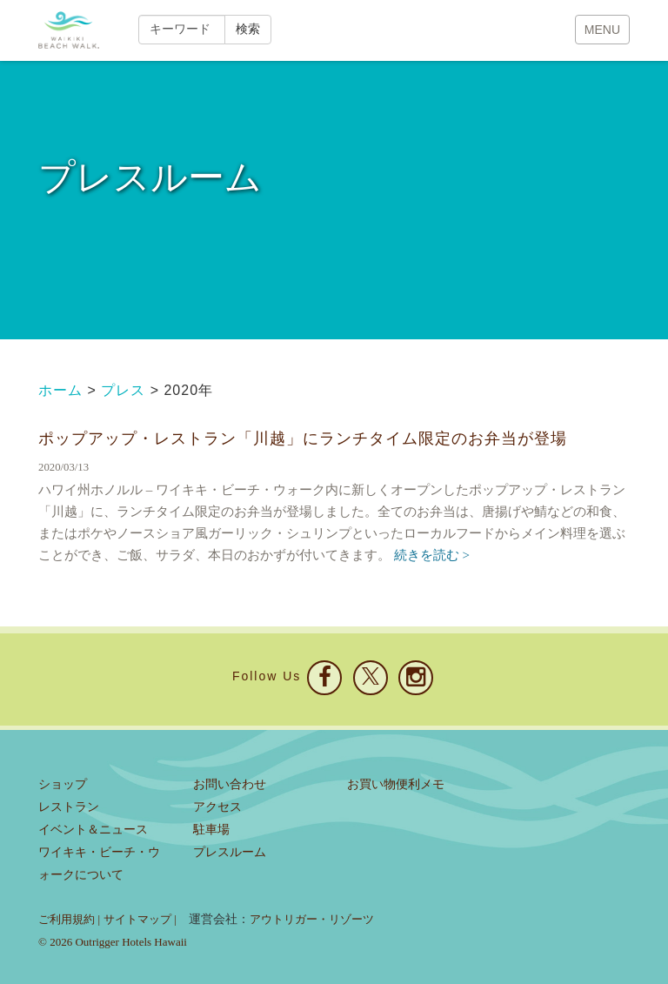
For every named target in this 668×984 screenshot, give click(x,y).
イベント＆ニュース (93, 829)
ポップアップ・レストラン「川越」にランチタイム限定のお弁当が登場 (302, 438)
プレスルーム (229, 852)
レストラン (68, 806)
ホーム (60, 390)
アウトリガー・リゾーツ (312, 919)
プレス (123, 390)
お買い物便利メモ (395, 784)
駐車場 (211, 829)
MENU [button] (602, 30)
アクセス (217, 806)
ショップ (62, 784)
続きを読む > (432, 555)
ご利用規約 (66, 919)
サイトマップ (137, 919)
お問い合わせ (229, 784)
